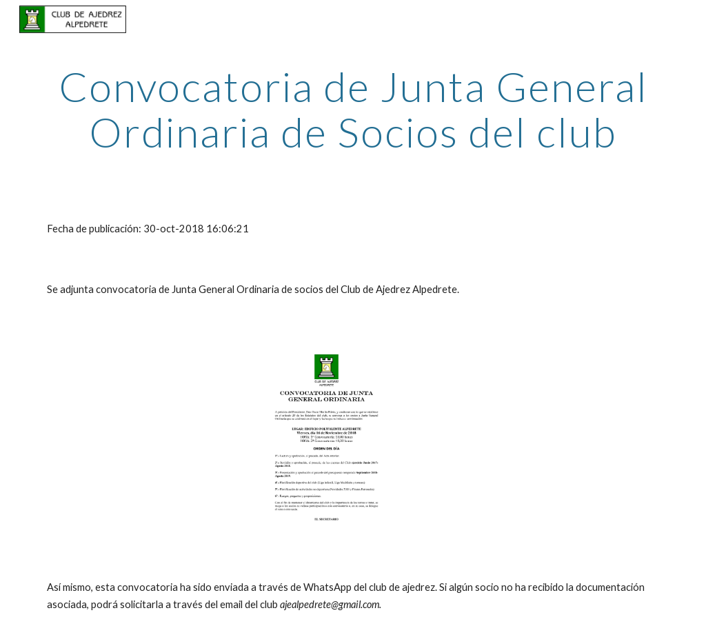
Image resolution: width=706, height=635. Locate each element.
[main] (353, 109)
